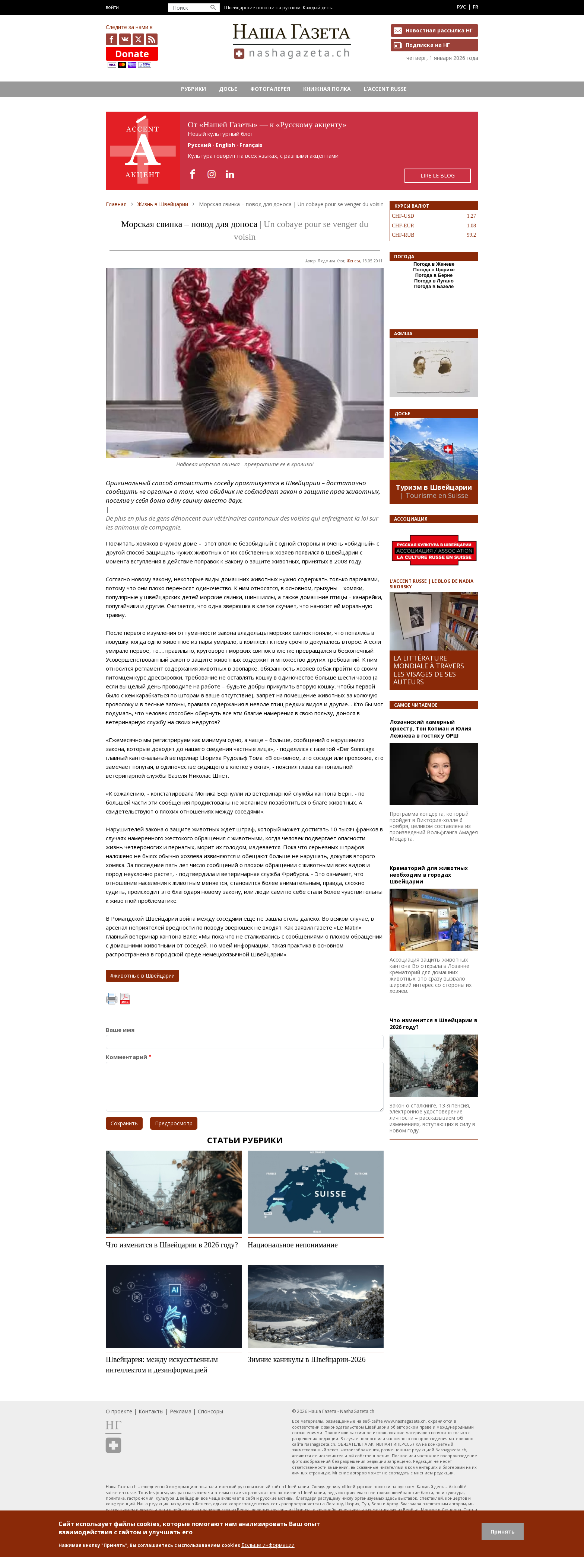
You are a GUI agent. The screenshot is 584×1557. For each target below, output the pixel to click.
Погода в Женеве (433, 264)
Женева (353, 260)
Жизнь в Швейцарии (162, 204)
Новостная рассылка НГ (439, 30)
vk (125, 39)
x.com (138, 39)
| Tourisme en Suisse (434, 495)
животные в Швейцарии (144, 975)
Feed (152, 39)
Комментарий (126, 1057)
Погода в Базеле (434, 286)
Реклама (180, 1411)
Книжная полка (327, 88)
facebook (111, 39)
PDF (125, 999)
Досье (228, 88)
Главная (116, 204)
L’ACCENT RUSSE (385, 88)
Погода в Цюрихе (434, 269)
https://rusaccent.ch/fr (292, 151)
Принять (503, 1531)
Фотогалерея (270, 88)
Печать (112, 999)
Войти (112, 7)
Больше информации (268, 1545)
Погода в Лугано (434, 281)
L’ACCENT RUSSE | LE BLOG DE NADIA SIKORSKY (431, 584)
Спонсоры (210, 1411)
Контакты (151, 1411)
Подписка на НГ (428, 44)
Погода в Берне (434, 275)
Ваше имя (120, 1030)
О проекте (119, 1411)
